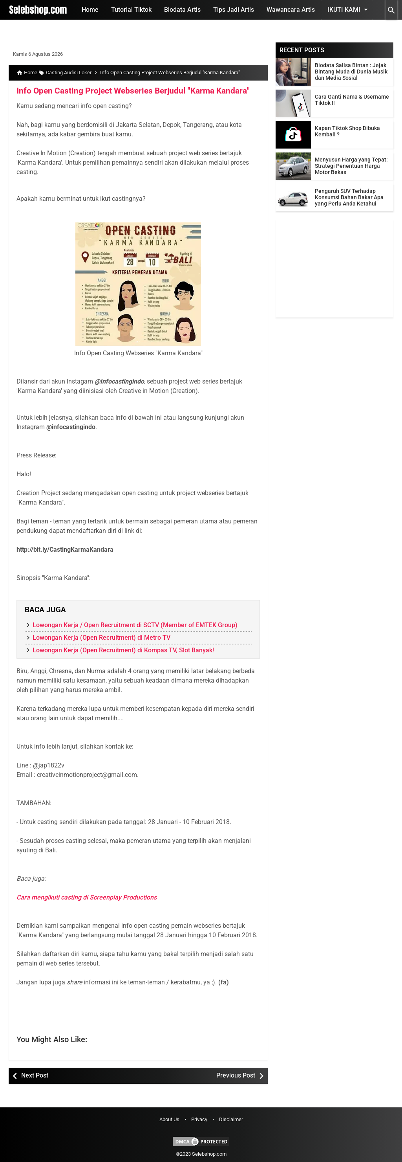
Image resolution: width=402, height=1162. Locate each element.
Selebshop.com (209, 1154)
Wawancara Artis (291, 9)
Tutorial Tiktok (131, 9)
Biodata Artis (182, 9)
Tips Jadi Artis (233, 9)
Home (90, 9)
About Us (169, 1119)
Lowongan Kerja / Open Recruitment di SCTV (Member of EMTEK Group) (135, 625)
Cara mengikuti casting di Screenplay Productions (86, 897)
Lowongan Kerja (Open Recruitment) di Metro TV (101, 637)
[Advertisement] (334, 268)
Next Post (34, 1075)
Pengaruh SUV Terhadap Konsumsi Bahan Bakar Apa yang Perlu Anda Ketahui (349, 197)
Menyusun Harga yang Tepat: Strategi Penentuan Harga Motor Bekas (351, 165)
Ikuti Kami (349, 9)
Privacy (199, 1119)
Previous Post (235, 1075)
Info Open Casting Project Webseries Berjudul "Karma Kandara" (127, 90)
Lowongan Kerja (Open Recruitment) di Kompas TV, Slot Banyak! (123, 650)
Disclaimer (231, 1119)
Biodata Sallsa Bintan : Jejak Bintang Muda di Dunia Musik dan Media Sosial (351, 71)
